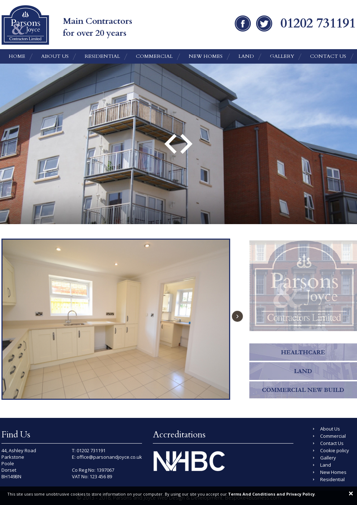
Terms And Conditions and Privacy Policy (271, 494)
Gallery (282, 56)
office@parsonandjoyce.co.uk (109, 457)
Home (17, 56)
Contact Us (328, 56)
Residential (102, 56)
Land (246, 56)
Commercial (154, 56)
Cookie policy (334, 450)
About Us (55, 56)
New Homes (206, 56)
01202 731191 (91, 450)
